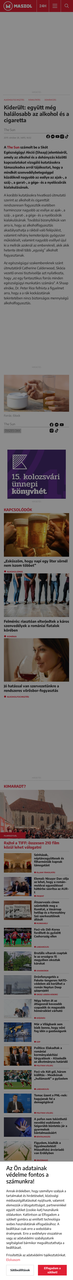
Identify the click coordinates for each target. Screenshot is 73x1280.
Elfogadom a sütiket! (52, 1270)
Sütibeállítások (20, 1270)
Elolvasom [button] (13, 1260)
